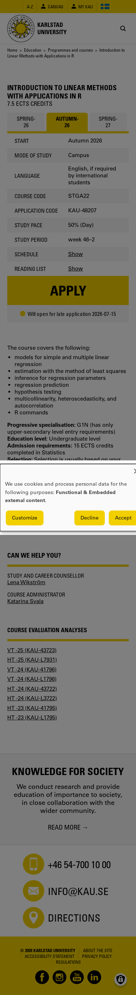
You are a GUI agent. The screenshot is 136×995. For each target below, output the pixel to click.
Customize (24, 517)
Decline (90, 517)
